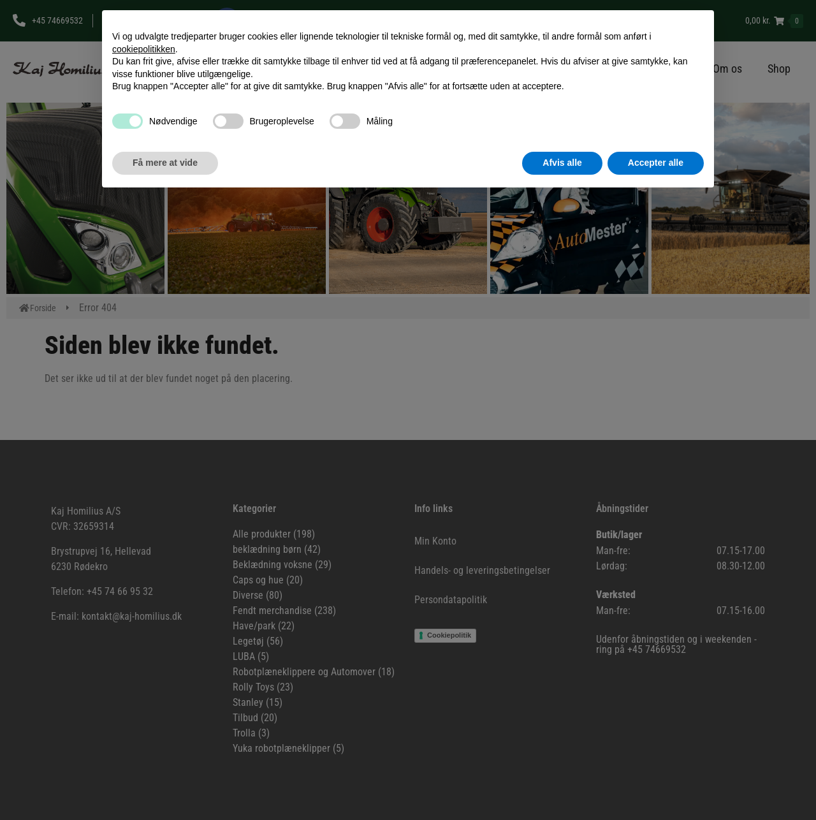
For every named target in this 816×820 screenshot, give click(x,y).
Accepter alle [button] (655, 162)
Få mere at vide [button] (165, 162)
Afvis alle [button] (562, 162)
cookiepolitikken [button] (143, 49)
